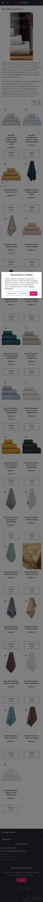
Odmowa (23, 293)
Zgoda (33, 293)
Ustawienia (12, 293)
